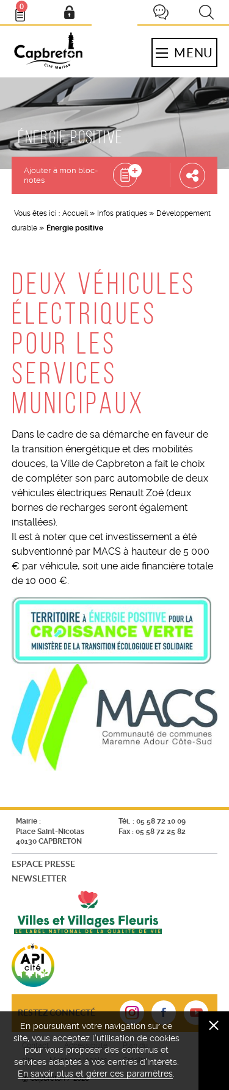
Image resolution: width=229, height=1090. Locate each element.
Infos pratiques (122, 213)
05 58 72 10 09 (161, 821)
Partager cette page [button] (192, 175)
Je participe (160, 12)
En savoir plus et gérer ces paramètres (95, 1073)
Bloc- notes (25, 10)
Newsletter (39, 878)
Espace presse (43, 863)
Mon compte (69, 12)
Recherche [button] (206, 12)
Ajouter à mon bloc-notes (61, 175)
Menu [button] (184, 52)
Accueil (75, 213)
